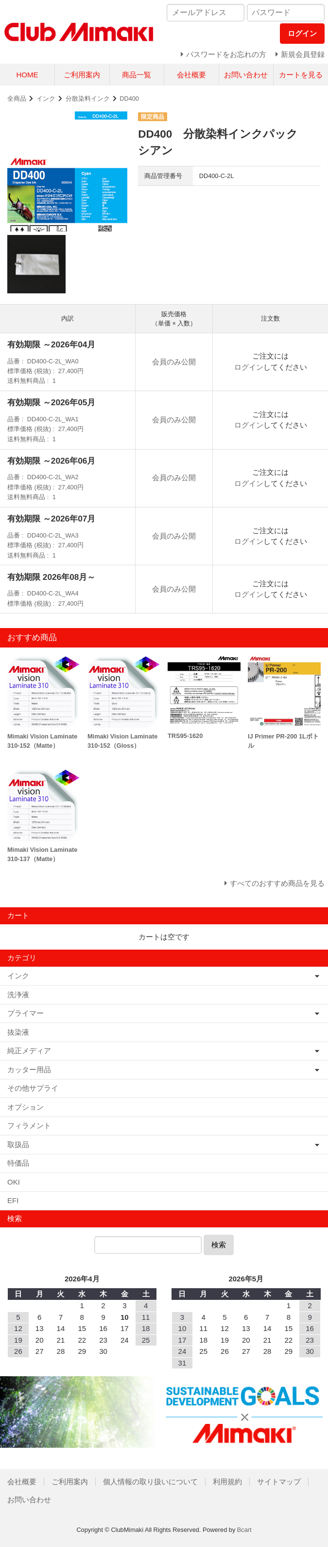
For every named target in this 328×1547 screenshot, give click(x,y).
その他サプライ (32, 1088)
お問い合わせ (246, 75)
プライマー (25, 1013)
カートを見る (301, 75)
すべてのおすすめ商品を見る (277, 883)
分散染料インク (88, 98)
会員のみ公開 (174, 362)
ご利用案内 (82, 75)
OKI (13, 1182)
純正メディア (29, 1050)
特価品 (18, 1163)
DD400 (129, 98)
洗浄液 (18, 994)
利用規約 (227, 1481)
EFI (12, 1200)
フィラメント (29, 1125)
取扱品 (18, 1144)
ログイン (248, 367)
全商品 (16, 98)
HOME (27, 75)
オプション (25, 1107)
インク (45, 98)
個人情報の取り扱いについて (150, 1481)
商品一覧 (136, 75)
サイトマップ (279, 1481)
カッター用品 (29, 1069)
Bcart (244, 1529)
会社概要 (191, 75)
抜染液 (18, 1032)
